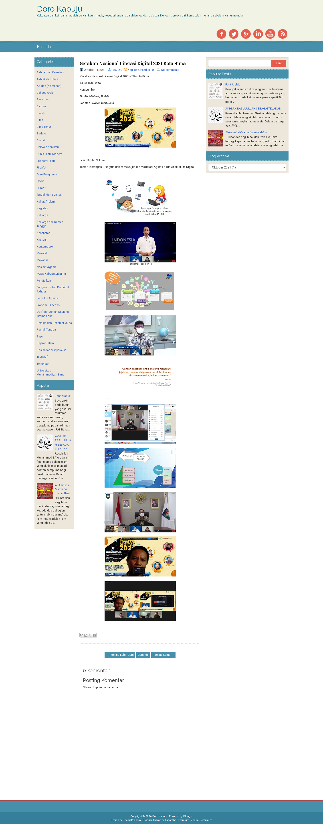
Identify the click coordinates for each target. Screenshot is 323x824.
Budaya (41, 133)
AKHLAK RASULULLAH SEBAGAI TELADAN (253, 108)
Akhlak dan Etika (47, 79)
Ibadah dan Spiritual (49, 194)
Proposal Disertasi (48, 305)
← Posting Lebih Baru (120, 654)
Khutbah (42, 239)
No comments (170, 69)
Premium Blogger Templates (195, 820)
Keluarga (42, 215)
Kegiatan (133, 69)
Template (42, 363)
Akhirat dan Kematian (50, 72)
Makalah (42, 253)
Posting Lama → (163, 654)
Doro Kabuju (60, 8)
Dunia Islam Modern (49, 154)
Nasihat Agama (47, 267)
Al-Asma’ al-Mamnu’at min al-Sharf (63, 489)
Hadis (40, 181)
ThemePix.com (132, 820)
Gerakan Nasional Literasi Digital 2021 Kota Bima (133, 63)
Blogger (188, 816)
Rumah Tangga (46, 329)
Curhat (41, 140)
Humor (41, 188)
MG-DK (117, 69)
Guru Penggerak (47, 174)
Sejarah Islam (45, 343)
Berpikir (41, 113)
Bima (40, 120)
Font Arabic (62, 396)
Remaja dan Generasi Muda (54, 323)
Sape (40, 336)
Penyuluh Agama (47, 298)
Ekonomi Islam (46, 160)
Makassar (43, 260)
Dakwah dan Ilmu (48, 147)
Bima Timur (44, 126)
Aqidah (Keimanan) (49, 85)
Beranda (44, 47)
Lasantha (170, 820)
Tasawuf (42, 356)
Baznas (41, 106)
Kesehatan (43, 233)
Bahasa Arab (45, 92)
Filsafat (41, 167)
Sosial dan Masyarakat (51, 350)
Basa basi (43, 99)
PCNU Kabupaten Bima (51, 273)
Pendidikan (147, 69)
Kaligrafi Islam (46, 201)
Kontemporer (45, 246)
